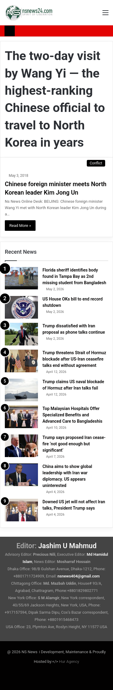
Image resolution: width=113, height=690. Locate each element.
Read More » (20, 225)
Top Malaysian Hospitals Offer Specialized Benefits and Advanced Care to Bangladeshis (72, 415)
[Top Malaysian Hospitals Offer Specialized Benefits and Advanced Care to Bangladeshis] (21, 416)
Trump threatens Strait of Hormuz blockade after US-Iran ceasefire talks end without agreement (74, 359)
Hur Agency (69, 661)
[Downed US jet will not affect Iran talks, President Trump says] (21, 510)
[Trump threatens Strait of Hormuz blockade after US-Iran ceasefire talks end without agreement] (21, 361)
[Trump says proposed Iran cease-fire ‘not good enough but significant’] (21, 445)
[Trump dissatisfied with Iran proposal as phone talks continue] (21, 334)
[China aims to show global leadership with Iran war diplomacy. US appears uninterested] (21, 474)
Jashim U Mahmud (67, 546)
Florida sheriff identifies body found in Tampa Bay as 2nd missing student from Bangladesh (74, 276)
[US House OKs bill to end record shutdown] (21, 307)
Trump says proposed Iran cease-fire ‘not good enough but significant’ (73, 444)
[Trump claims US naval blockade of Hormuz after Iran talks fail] (21, 390)
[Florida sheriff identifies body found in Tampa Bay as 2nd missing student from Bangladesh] (21, 278)
